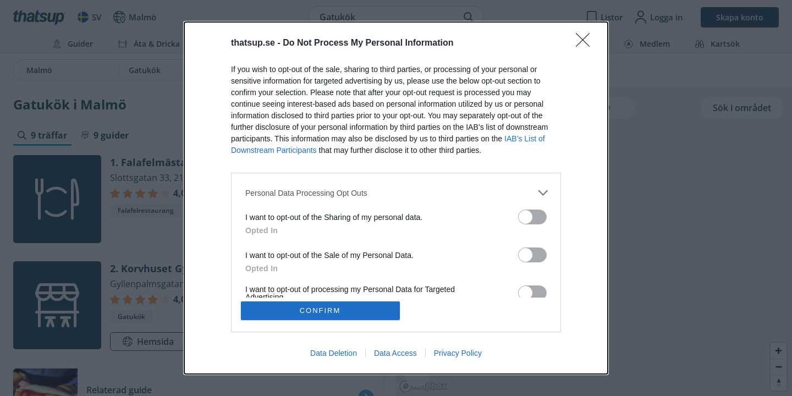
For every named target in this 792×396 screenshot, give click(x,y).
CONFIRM (320, 310)
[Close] (586, 43)
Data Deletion (333, 353)
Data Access (395, 353)
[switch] (532, 217)
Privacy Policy (458, 353)
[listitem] (396, 193)
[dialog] (396, 198)
